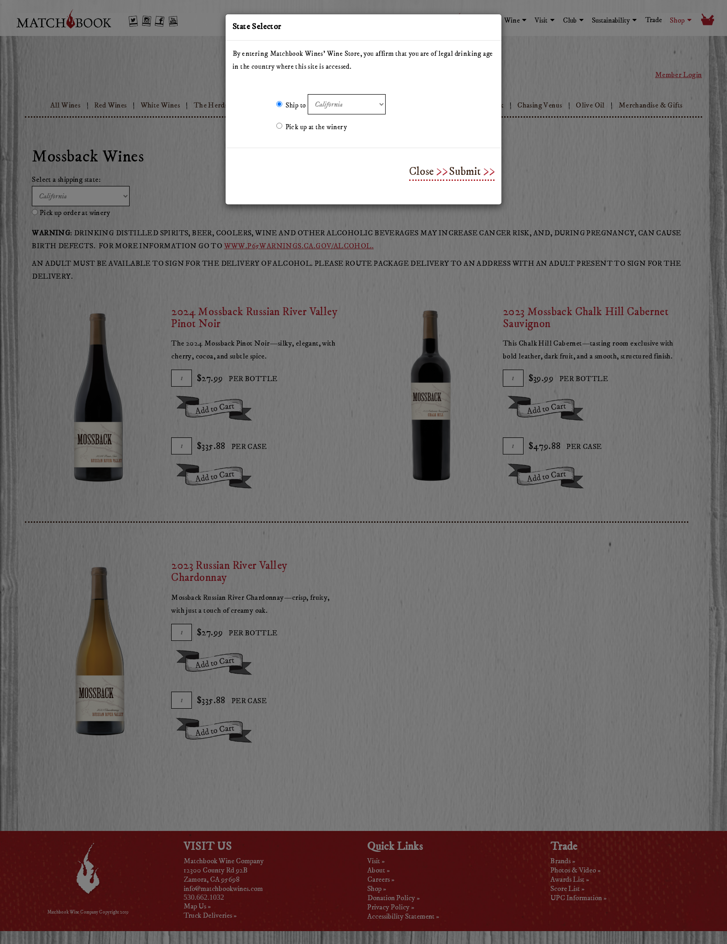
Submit (465, 172)
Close (421, 172)
